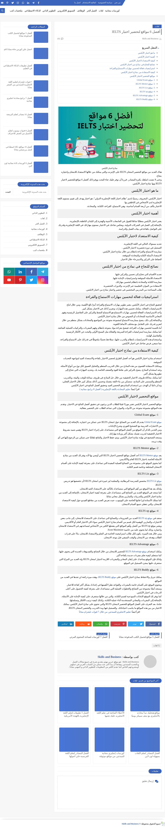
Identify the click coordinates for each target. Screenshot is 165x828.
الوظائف (81, 10)
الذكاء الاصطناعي (33, 10)
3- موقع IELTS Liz (147, 87)
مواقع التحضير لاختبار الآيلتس (142, 76)
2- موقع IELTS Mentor (145, 84)
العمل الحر (92, 10)
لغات (101, 10)
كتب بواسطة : (118, 657)
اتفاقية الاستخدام (89, 2)
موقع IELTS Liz (154, 481)
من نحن (117, 2)
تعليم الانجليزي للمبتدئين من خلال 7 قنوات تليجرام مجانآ (105, 612)
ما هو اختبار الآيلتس (146, 53)
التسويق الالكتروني (66, 10)
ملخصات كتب (16, 10)
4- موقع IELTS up (147, 91)
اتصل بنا (77, 2)
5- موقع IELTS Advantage (144, 95)
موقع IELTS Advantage (136, 551)
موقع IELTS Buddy (107, 577)
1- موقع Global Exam (146, 80)
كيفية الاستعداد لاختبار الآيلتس (142, 60)
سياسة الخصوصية (105, 2)
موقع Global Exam (153, 422)
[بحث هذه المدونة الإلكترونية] (30, 192)
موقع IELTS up (145, 518)
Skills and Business (130, 824)
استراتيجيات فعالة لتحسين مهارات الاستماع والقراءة (132, 68)
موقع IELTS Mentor (149, 455)
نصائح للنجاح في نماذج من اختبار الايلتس (137, 64)
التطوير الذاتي (48, 10)
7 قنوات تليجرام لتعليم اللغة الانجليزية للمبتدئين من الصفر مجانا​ (19, 85)
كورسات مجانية (112, 10)
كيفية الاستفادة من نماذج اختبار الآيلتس (138, 72)
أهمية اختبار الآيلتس (146, 57)
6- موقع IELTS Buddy (145, 99)
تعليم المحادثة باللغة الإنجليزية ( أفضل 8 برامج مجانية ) (105, 389)
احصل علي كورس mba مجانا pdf (18, 49)
